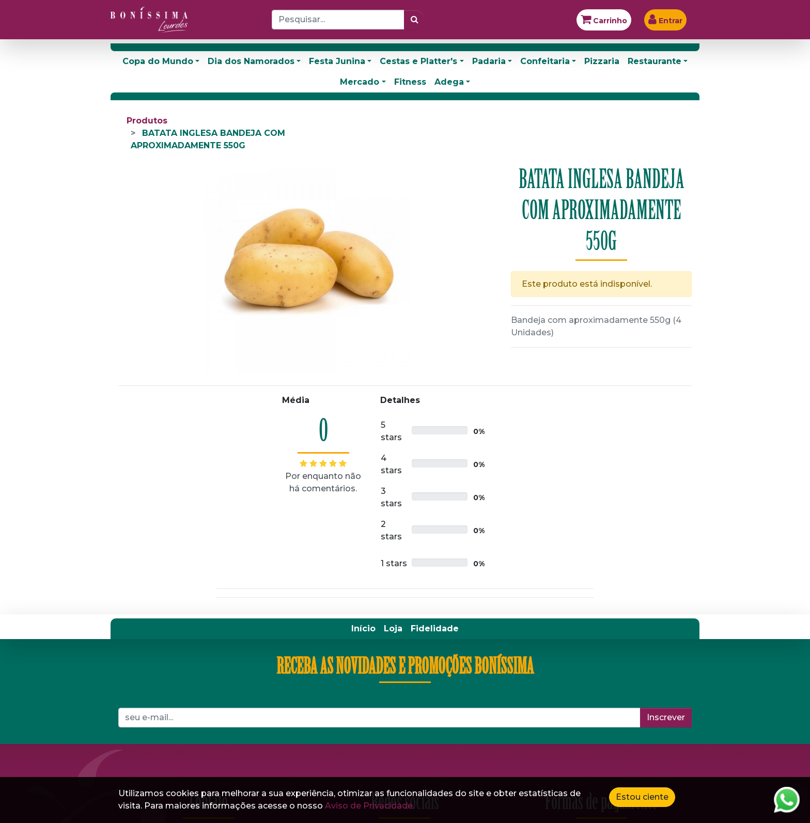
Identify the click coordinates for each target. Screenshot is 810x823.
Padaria (489, 61)
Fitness (410, 82)
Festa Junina (337, 61)
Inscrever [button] (666, 717)
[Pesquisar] (414, 19)
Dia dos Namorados (251, 61)
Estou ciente (642, 797)
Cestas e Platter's (418, 61)
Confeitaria (545, 61)
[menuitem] (363, 628)
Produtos (147, 121)
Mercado (359, 82)
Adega (449, 82)
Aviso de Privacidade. (369, 806)
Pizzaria (601, 61)
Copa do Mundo (157, 61)
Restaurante (654, 61)
